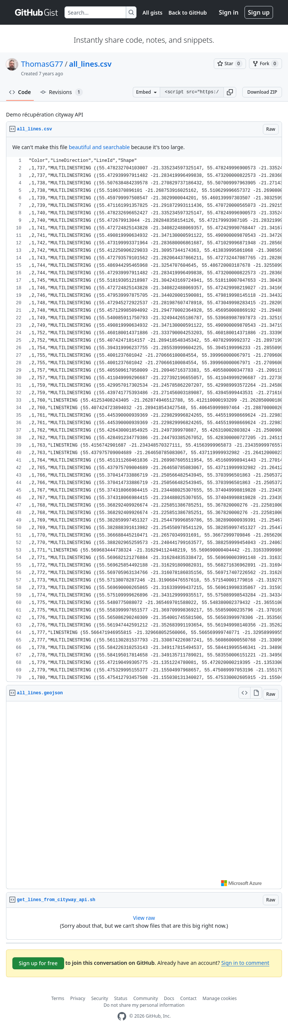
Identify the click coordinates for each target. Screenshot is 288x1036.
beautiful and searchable (99, 147)
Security (99, 998)
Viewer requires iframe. (144, 795)
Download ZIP (262, 92)
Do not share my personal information (144, 1005)
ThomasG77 (42, 64)
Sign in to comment (245, 962)
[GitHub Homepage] (121, 1016)
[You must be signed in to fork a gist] (265, 63)
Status (120, 998)
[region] (144, 419)
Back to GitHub (187, 12)
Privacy (77, 998)
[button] (230, 92)
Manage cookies (219, 998)
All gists (152, 12)
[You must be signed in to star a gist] (230, 63)
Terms (57, 998)
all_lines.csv (90, 64)
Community (145, 998)
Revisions (61, 92)
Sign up (259, 12)
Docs (169, 998)
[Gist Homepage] (36, 12)
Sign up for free (38, 963)
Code (20, 92)
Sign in (228, 12)
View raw (144, 917)
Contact (188, 998)
